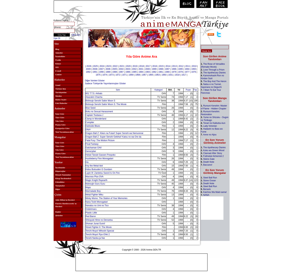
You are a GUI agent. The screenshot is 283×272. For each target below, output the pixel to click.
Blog (57, 49)
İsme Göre (59, 114)
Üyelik (58, 60)
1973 (111, 75)
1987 (121, 72)
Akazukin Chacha (94, 97)
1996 (173, 69)
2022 (115, 66)
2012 (181, 66)
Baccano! (207, 165)
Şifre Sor (76, 35)
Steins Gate (209, 159)
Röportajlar (60, 171)
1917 (183, 75)
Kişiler (58, 212)
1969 (131, 75)
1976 (193, 72)
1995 (180, 69)
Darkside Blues (93, 126)
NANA (206, 195)
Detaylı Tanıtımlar (63, 175)
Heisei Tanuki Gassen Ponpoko (101, 155)
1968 (137, 75)
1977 (187, 72)
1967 (144, 75)
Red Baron (91, 216)
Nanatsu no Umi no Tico (97, 205)
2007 (101, 69)
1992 (88, 72)
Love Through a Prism (214, 69)
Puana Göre (60, 125)
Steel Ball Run (210, 177)
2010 (194, 66)
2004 (121, 69)
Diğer (57, 189)
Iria (87, 162)
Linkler (58, 74)
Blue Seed (90, 108)
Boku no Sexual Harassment (99, 111)
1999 (154, 69)
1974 (104, 75)
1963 (157, 75)
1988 (114, 72)
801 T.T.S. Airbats (94, 93)
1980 (167, 72)
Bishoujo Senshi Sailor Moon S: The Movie (106, 104)
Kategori (158, 90)
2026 (88, 66)
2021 (121, 66)
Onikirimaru (91, 209)
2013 (174, 66)
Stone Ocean (209, 180)
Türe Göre (59, 117)
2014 (168, 66)
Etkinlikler (60, 182)
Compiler (90, 122)
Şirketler (59, 215)
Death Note (208, 162)
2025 (95, 66)
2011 (187, 66)
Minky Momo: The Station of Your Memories (107, 198)
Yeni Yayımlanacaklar (64, 132)
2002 (134, 69)
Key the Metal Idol (94, 165)
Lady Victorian (210, 126)
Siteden (58, 96)
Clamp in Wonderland (96, 118)
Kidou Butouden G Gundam (99, 169)
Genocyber (91, 151)
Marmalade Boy (93, 191)
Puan (188, 90)
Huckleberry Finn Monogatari (99, 158)
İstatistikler (60, 56)
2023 (108, 66)
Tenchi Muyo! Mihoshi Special (100, 231)
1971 (124, 75)
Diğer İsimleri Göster (95, 80)
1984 (140, 72)
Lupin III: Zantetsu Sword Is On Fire (103, 173)
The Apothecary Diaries (214, 72)
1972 (118, 75)
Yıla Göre (59, 121)
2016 (154, 66)
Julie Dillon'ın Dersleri (65, 200)
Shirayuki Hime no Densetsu (99, 220)
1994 (187, 69)
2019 (134, 66)
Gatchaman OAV (94, 147)
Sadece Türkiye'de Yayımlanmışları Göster (105, 83)
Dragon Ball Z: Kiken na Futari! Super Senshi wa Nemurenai (114, 133)
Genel (57, 85)
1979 (173, 72)
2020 (128, 66)
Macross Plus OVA (95, 176)
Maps (88, 187)
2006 (108, 69)
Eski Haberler (61, 103)
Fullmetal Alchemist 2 (213, 156)
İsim (118, 90)
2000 (147, 69)
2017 (148, 66)
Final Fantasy (92, 144)
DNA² (88, 129)
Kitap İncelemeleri (63, 178)
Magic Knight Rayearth (96, 180)
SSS (57, 67)
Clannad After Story (212, 153)
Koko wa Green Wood (213, 150)
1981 (160, 72)
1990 (101, 72)
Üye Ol (57, 38)
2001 (140, 69)
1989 (108, 72)
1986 (127, 72)
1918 (177, 75)
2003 (127, 69)
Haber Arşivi (60, 99)
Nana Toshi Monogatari (97, 202)
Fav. (195, 90)
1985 (134, 72)
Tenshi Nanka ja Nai (95, 238)
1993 (193, 69)
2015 (161, 66)
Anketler (59, 53)
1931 (170, 75)
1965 (150, 75)
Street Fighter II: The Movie (99, 227)
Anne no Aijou (209, 134)
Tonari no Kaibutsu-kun (214, 123)
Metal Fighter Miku (94, 194)
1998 (160, 69)
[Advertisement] (96, 6)
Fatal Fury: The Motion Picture (100, 140)
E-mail (58, 71)
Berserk (207, 189)
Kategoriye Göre (62, 128)
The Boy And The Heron (215, 81)
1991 (94, 72)
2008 (94, 69)
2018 (141, 66)
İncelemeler (60, 167)
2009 (88, 69)
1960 (164, 75)
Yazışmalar (60, 186)
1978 (180, 72)
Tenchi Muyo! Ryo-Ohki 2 (98, 234)
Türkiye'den (60, 89)
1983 (147, 72)
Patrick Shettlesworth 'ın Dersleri (66, 204)
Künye (58, 64)
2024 (102, 66)
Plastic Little (91, 212)
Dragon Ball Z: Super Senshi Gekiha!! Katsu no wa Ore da (114, 137)
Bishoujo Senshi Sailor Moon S (100, 100)
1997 (167, 69)
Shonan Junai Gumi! (95, 223)
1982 (154, 72)
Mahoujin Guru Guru (95, 184)
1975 (98, 75)
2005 (114, 69)
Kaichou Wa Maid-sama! (215, 192)
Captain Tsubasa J (94, 115)
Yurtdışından (61, 92)
